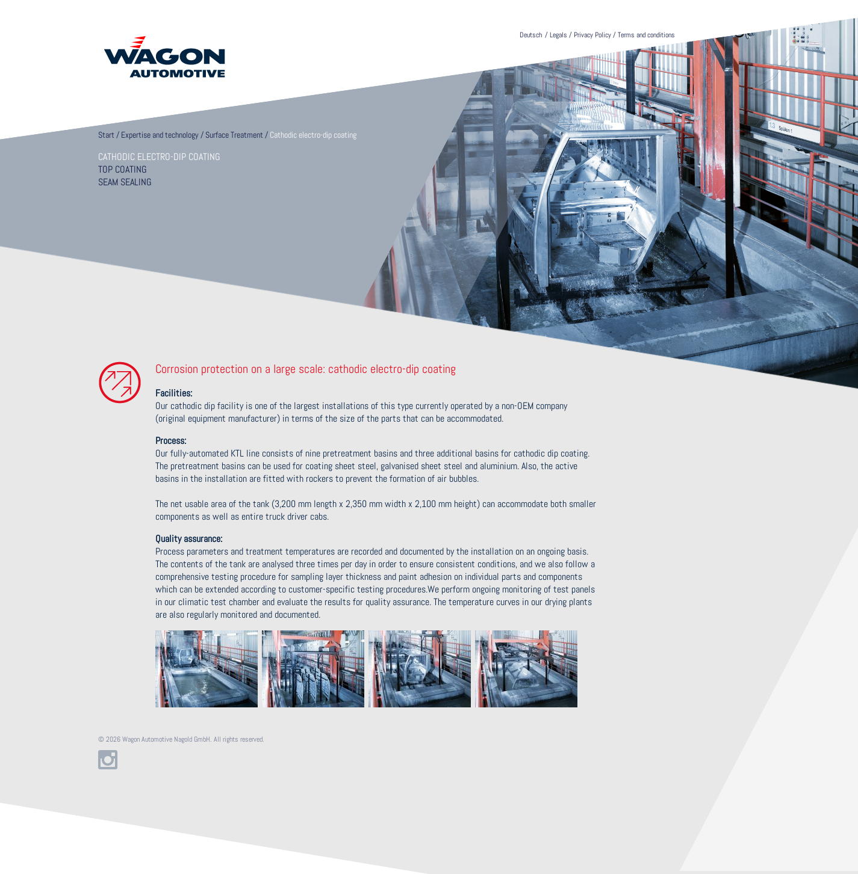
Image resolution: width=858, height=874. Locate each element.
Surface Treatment (234, 134)
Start (106, 134)
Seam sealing (125, 182)
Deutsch (531, 35)
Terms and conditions (646, 35)
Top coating (122, 169)
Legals (558, 35)
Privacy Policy (592, 35)
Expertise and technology (160, 134)
